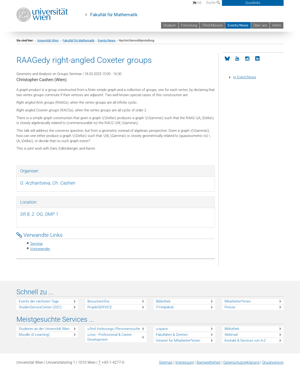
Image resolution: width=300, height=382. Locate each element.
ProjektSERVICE (99, 307)
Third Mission (212, 25)
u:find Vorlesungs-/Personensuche (113, 329)
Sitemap (165, 362)
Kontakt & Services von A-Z (245, 340)
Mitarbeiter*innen (238, 301)
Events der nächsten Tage (39, 301)
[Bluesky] (227, 59)
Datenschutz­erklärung (241, 362)
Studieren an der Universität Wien (44, 329)
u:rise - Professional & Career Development (109, 337)
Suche (213, 2)
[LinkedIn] (257, 59)
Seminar (36, 244)
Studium (169, 25)
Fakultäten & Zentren (172, 335)
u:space (162, 329)
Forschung (189, 25)
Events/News (238, 25)
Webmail (231, 335)
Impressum (184, 362)
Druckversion (273, 362)
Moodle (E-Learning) (34, 335)
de (197, 3)
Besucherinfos (98, 301)
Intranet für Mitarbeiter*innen (178, 340)
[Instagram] (247, 59)
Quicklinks (252, 3)
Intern (276, 25)
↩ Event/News (244, 77)
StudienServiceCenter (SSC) (40, 307)
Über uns (260, 25)
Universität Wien (48, 40)
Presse (230, 307)
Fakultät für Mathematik (114, 14)
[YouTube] (237, 59)
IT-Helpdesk (165, 307)
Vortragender (40, 249)
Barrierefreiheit (209, 362)
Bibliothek (163, 301)
